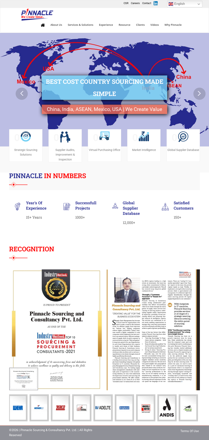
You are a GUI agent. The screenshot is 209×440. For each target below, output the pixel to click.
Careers (135, 3)
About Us (56, 25)
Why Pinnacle (173, 25)
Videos (154, 25)
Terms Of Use (189, 431)
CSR (126, 3)
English (176, 4)
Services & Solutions (80, 25)
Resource (124, 25)
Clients (140, 25)
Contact (146, 3)
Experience (106, 25)
